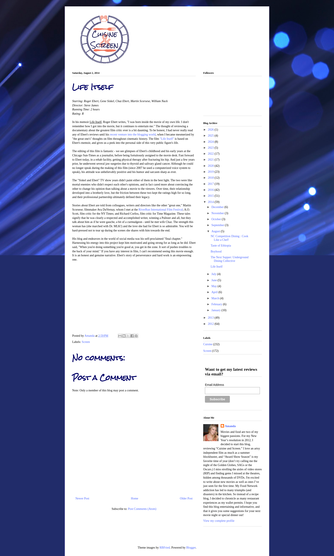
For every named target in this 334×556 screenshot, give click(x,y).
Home (134, 498)
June (214, 280)
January (216, 310)
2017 (211, 183)
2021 (211, 159)
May (214, 286)
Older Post (186, 498)
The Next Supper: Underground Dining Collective (229, 259)
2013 (211, 317)
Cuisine (207, 344)
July (214, 274)
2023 (211, 147)
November (218, 213)
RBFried (165, 547)
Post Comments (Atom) (142, 508)
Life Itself (217, 266)
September (218, 225)
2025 (211, 135)
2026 (211, 129)
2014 (211, 202)
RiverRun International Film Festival (160, 209)
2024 (211, 141)
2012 (211, 323)
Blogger (191, 547)
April (214, 292)
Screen (86, 342)
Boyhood (216, 251)
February (217, 304)
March (215, 298)
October (216, 219)
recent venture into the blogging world (133, 134)
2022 (211, 153)
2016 (211, 189)
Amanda (90, 335)
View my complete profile (219, 520)
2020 (211, 165)
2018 (211, 177)
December (217, 207)
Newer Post (82, 498)
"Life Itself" (167, 138)
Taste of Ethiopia (221, 245)
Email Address (214, 384)
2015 (211, 195)
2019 (211, 171)
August (216, 231)
